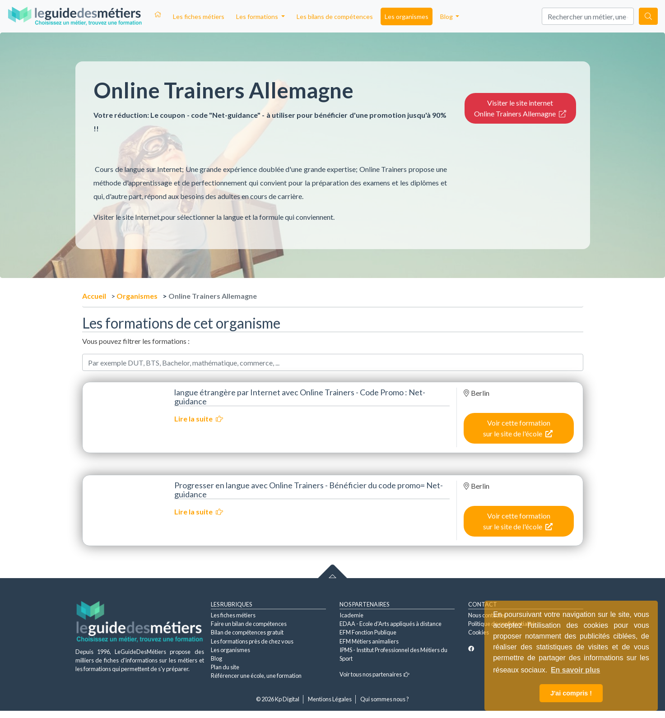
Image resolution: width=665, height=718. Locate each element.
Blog (216, 658)
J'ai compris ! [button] (571, 693)
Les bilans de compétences (335, 16)
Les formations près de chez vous (252, 641)
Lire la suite (198, 418)
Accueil (94, 296)
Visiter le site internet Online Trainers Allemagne (520, 108)
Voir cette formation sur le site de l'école (518, 428)
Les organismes (406, 16)
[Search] (588, 16)
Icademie (351, 615)
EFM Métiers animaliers (369, 641)
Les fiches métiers (198, 16)
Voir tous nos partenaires (374, 674)
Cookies (478, 632)
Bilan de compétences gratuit (247, 632)
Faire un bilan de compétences (249, 623)
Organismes (137, 296)
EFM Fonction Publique (367, 632)
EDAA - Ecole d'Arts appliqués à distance (390, 623)
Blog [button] (447, 16)
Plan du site (225, 667)
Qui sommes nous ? (384, 699)
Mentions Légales (330, 699)
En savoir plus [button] (575, 670)
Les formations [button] (257, 16)
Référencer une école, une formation (256, 675)
